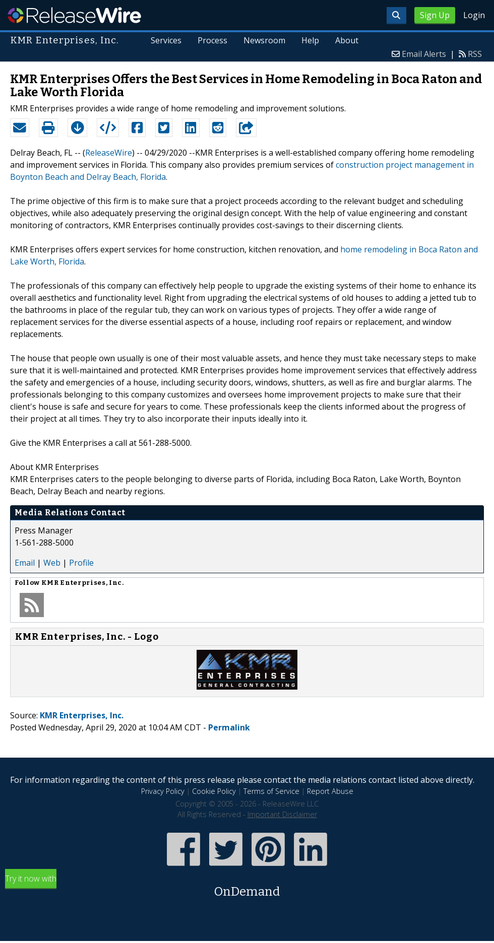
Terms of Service (271, 791)
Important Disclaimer (282, 814)
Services (166, 40)
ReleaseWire (74, 15)
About (346, 40)
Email (25, 562)
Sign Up (435, 15)
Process (212, 40)
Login (474, 15)
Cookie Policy (214, 791)
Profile (81, 562)
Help (310, 40)
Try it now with (247, 887)
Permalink (229, 727)
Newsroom (264, 40)
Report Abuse (330, 791)
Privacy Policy (162, 791)
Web (51, 562)
